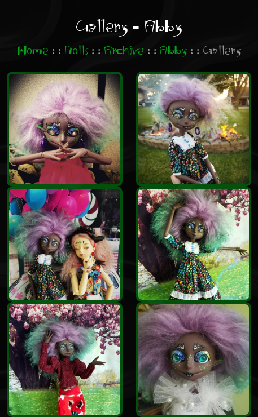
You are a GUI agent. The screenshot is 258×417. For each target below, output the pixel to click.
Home (33, 51)
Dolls (76, 51)
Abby (173, 51)
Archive (124, 51)
